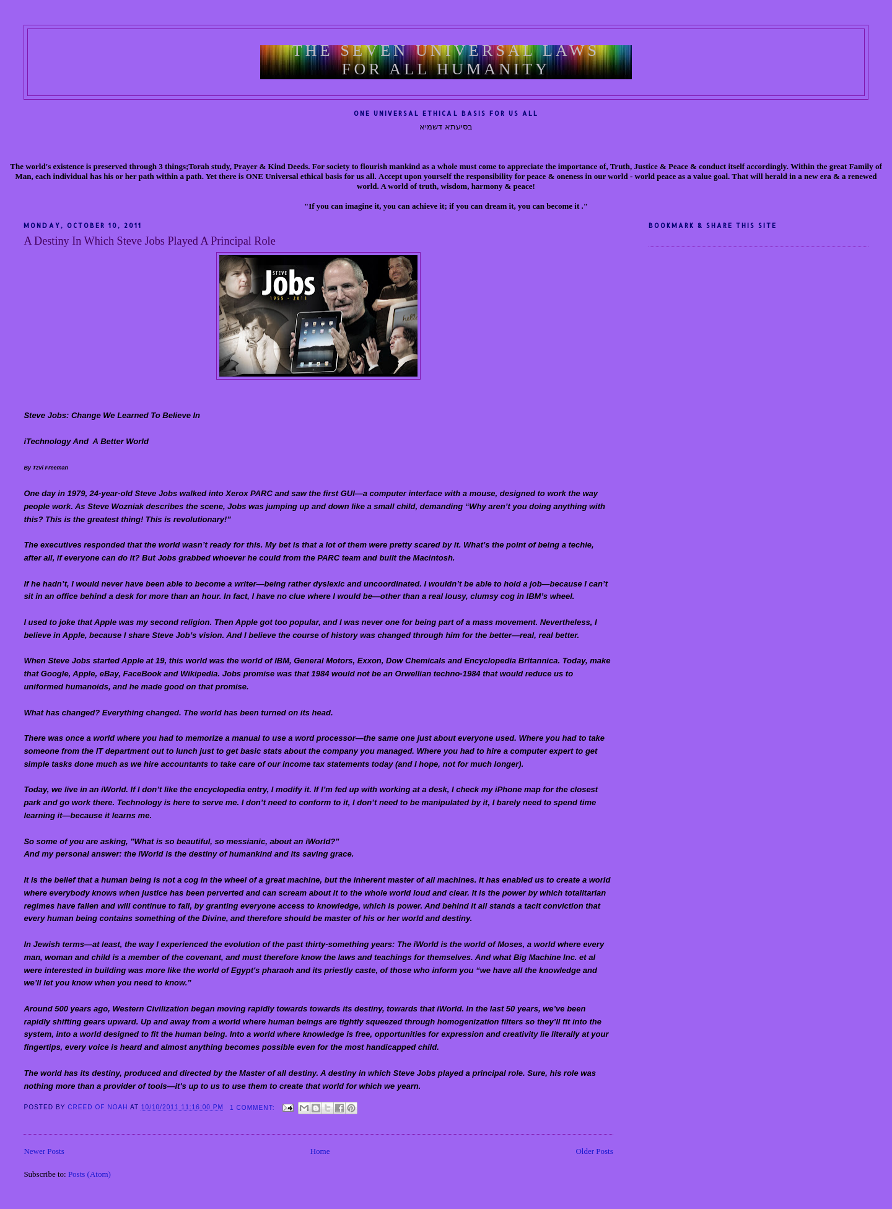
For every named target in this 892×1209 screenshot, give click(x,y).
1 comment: (253, 1107)
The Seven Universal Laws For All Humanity (446, 59)
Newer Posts (44, 1151)
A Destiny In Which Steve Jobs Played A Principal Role (149, 241)
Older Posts (594, 1151)
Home (320, 1151)
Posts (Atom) (89, 1174)
